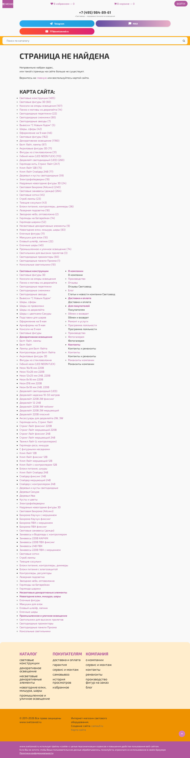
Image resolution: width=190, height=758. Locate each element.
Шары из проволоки (32, 305)
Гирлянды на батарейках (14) (37, 217)
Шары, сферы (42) (31, 128)
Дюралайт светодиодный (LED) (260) (42, 159)
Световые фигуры (30, 332)
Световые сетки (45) (32, 194)
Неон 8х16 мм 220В (31, 379)
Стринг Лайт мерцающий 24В (37, 437)
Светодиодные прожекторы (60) (39, 256)
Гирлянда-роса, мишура (34, 445)
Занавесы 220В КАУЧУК (34, 538)
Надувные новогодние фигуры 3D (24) (43, 183)
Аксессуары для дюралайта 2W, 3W (41, 418)
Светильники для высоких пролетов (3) (43, 252)
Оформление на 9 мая (33, 321)
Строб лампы (28, 557)
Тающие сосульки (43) (33, 202)
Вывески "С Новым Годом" (35, 298)
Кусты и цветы (29, 499)
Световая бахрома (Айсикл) (36, 511)
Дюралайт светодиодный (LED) (38, 390)
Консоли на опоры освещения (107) (41, 105)
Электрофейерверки (32, 503)
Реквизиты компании (81, 359)
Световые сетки (29, 553)
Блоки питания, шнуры (33, 468)
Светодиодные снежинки (35, 290)
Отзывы (73, 282)
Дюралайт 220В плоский (34, 414)
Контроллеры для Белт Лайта (37, 352)
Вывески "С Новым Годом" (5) (37, 125)
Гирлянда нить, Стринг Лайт (36, 421)
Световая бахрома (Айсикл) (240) (40, 186)
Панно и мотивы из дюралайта (38, 282)
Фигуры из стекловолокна (36, 359)
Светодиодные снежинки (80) (38, 117)
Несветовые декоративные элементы (43, 592)
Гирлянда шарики (30, 588)
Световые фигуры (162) (34, 136)
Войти (181, 3)
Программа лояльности (82, 325)
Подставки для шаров (33, 317)
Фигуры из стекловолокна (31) (38, 152)
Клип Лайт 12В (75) (31, 167)
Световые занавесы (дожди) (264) (40, 190)
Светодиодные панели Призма (38, 627)
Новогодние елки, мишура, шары (40, 596)
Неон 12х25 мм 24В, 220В (35, 375)
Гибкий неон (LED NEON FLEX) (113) (40, 156)
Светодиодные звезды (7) (35, 121)
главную (41, 77)
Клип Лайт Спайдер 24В (34, 472)
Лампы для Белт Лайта (33, 348)
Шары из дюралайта (32, 309)
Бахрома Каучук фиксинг (35, 518)
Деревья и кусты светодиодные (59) (42, 175)
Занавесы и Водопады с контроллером (43, 534)
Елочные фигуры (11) (32, 233)
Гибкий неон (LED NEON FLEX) (37, 363)
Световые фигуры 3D (32, 274)
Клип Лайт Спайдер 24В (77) (36, 171)
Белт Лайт (26, 344)
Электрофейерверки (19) (35, 179)
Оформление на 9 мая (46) (36, 132)
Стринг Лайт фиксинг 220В (36, 425)
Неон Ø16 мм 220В (31, 383)
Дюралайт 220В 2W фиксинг (37, 398)
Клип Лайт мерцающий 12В (36, 460)
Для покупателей (79, 305)
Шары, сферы (28, 301)
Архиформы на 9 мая (32, 325)
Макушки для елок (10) (34, 237)
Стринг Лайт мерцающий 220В (38, 429)
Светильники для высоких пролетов (41, 619)
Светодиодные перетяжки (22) (38, 113)
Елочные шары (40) (32, 245)
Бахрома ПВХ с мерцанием (36, 522)
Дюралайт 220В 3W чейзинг (37, 406)
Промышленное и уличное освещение (43, 615)
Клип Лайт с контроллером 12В (38, 464)
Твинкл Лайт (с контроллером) (38, 441)
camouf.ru (97, 725)
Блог (71, 290)
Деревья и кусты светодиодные (39, 487)
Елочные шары (29, 611)
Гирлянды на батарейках (35, 584)
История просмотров (62, 680)
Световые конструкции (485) (37, 97)
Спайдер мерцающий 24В (35, 480)
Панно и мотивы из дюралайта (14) (41, 109)
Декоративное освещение (36, 336)
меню (7, 3)
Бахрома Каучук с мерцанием (38, 514)
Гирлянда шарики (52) (33, 221)
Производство (76, 278)
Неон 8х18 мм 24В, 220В (34, 387)
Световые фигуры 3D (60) (35, 101)
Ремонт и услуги (78, 321)
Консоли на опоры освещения (38, 278)
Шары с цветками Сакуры (35, 313)
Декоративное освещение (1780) (39, 140)
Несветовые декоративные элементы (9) (45, 225)
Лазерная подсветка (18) (35, 210)
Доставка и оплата (79, 298)
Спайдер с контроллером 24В (37, 483)
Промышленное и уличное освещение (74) (45, 248)
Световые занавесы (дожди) (37, 530)
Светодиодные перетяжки (35, 286)
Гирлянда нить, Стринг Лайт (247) (40, 163)
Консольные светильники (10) (38, 264)
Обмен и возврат (78, 313)
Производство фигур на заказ (97, 680)
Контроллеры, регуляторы (36, 573)
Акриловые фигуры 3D (33, 356)
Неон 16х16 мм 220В (32, 367)
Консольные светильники (35, 631)
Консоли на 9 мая (30, 329)
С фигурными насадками (35, 449)
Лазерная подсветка (32, 576)
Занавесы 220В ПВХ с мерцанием (40, 549)
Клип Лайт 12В (28, 452)
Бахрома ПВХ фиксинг (33, 526)
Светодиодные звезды (33, 294)
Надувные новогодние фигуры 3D (40, 507)
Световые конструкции (34, 270)
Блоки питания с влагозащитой (39, 569)
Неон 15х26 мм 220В (32, 371)
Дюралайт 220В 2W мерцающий (39, 410)
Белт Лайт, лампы (30, 340)
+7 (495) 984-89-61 (95, 12)
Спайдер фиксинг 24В (33, 476)
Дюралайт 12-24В (30, 402)
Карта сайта (78, 729)
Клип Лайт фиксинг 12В (33, 456)
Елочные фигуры (30, 600)
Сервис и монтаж (66, 669)
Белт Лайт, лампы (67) (33, 144)
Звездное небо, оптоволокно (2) (39, 214)
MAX (133, 23)
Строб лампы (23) (30, 198)
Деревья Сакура (29, 491)
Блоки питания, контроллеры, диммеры (44, 565)
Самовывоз (61, 674)
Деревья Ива (27, 495)
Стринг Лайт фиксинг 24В (35, 433)
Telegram (57, 23)
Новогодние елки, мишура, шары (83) (43, 229)
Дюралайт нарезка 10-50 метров (40, 394)
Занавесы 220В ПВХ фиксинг (37, 542)
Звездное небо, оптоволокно (37, 580)
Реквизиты (94, 674)
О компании (75, 270)
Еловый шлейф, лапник (34, 607)
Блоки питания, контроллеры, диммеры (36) (47, 206)
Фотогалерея (76, 336)
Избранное (61, 687)
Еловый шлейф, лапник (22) (36, 241)
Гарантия (60, 664)
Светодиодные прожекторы (36, 623)
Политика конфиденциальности (36, 753)
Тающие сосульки (30, 561)
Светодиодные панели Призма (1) (40, 260)
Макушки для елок (31, 603)
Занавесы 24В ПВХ (31, 545)
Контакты (74, 344)
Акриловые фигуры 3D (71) (36, 148)
